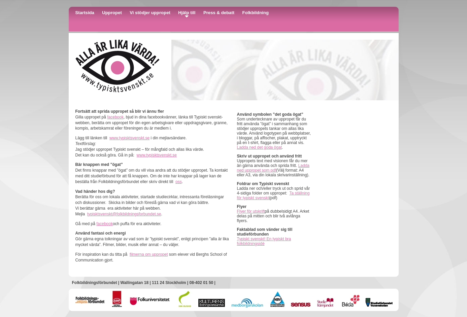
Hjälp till (186, 12)
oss (178, 181)
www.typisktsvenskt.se (129, 138)
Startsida (84, 12)
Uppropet (112, 12)
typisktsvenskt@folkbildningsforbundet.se (124, 214)
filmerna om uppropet (149, 254)
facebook (115, 117)
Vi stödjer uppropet (150, 12)
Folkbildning (255, 12)
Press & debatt (218, 12)
